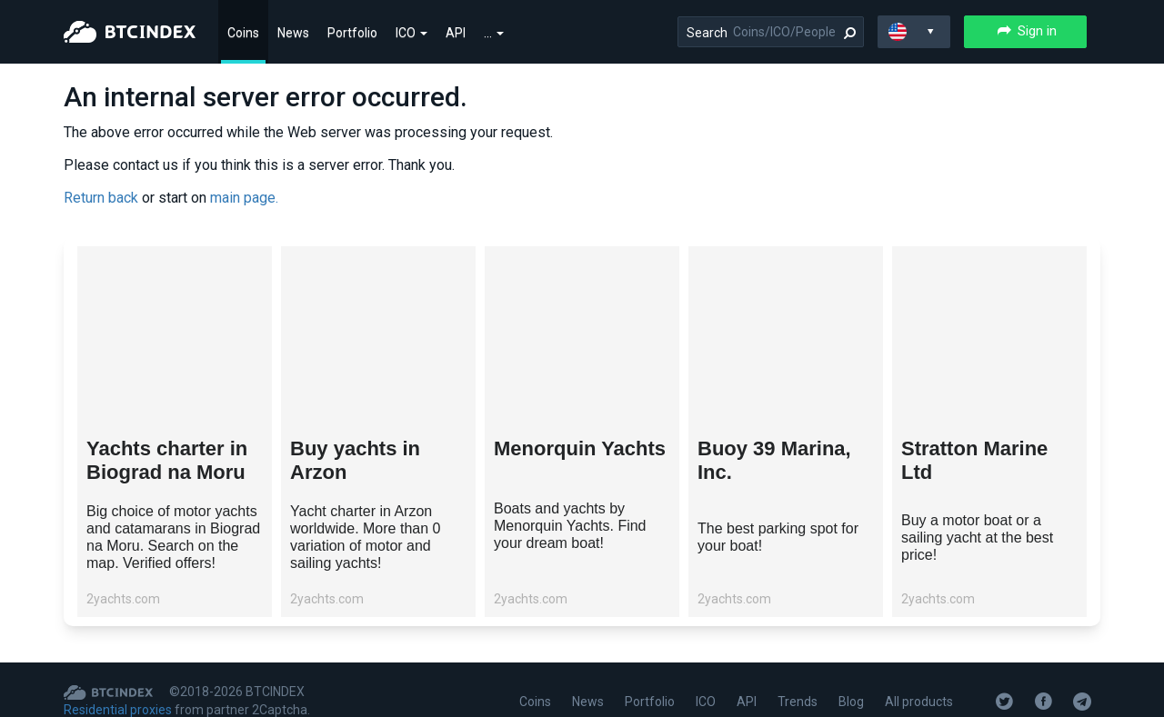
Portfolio (352, 32)
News (293, 32)
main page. (244, 197)
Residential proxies (118, 709)
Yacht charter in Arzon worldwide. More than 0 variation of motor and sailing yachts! (365, 537)
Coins (243, 32)
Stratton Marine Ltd (974, 460)
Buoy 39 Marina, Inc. (774, 460)
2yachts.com (123, 599)
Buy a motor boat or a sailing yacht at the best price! (977, 538)
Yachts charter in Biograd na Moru (166, 460)
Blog (851, 701)
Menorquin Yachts (580, 448)
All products (919, 701)
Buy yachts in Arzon (355, 460)
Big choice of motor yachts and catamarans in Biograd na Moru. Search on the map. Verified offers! (173, 537)
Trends (798, 701)
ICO (411, 32)
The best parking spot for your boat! (777, 537)
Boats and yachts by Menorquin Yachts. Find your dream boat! (570, 526)
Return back (101, 197)
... (494, 32)
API (456, 32)
